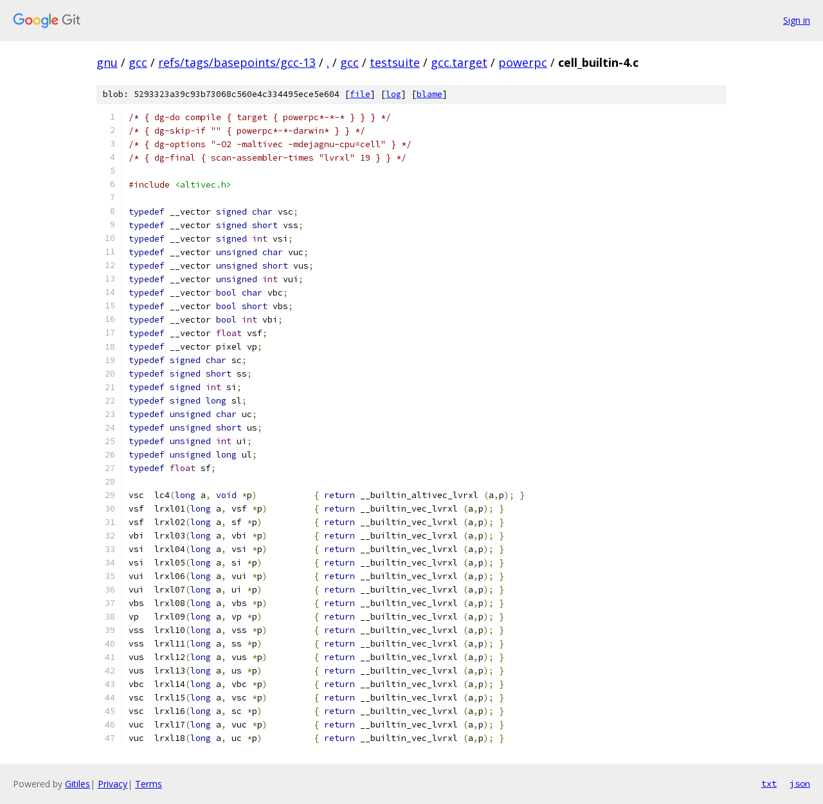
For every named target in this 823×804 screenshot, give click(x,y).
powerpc (522, 62)
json (800, 783)
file (360, 94)
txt (769, 783)
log (393, 94)
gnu (107, 62)
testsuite (395, 62)
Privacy (112, 784)
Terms (148, 784)
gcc (138, 62)
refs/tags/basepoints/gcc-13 (237, 62)
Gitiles (77, 784)
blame (429, 94)
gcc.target (459, 62)
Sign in (796, 20)
